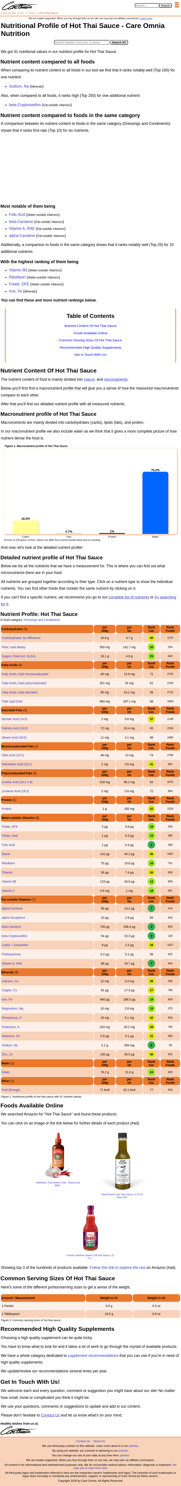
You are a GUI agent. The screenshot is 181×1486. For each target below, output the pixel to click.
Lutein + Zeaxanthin (15, 945)
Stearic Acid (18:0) (14, 737)
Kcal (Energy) (11, 1090)
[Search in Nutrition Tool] (81, 42)
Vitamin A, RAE (22, 228)
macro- (89, 379)
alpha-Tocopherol (13, 917)
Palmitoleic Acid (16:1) (17, 764)
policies (133, 1445)
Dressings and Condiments (42, 620)
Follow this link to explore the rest (118, 1267)
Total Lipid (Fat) (12, 701)
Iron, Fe (15, 291)
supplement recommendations (93, 1355)
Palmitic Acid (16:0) (15, 728)
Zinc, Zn (7, 1054)
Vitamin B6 (18, 270)
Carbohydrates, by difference (21, 638)
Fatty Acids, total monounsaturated (25, 674)
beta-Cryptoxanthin (25, 105)
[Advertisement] (90, 169)
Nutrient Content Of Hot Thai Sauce (90, 326)
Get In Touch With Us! (90, 354)
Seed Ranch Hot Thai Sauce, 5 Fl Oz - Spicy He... (122, 1195)
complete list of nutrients (128, 597)
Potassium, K (10, 1027)
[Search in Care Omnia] (147, 5)
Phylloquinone (11, 954)
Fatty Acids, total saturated (19, 692)
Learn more (146, 18)
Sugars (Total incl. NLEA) (18, 656)
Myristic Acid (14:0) (14, 719)
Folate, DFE (19, 284)
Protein (6, 808)
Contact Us (50, 1415)
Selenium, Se (11, 1036)
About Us (99, 1441)
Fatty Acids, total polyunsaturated (24, 683)
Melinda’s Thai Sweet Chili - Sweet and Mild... (58, 1184)
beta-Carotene (21, 222)
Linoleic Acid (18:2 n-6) (17, 782)
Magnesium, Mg (12, 1008)
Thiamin (7, 872)
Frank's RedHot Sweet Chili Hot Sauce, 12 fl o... (90, 1256)
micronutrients (116, 379)
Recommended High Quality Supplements (91, 347)
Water (6, 1072)
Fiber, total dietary (14, 647)
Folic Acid (17, 214)
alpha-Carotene (22, 235)
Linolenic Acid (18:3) (15, 791)
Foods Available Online (90, 333)
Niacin (6, 854)
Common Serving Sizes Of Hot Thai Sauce (90, 340)
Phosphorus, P (12, 1017)
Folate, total (9, 835)
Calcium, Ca (10, 981)
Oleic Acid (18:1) (13, 755)
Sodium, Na (19, 86)
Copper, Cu (9, 990)
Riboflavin (17, 277)
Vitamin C (8, 890)
